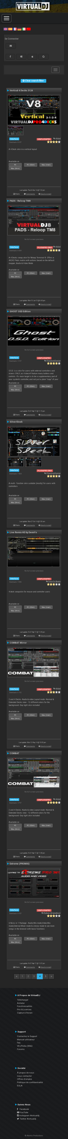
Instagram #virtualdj (28, 1115)
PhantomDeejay (54, 361)
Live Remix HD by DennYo (23, 532)
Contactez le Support (27, 1036)
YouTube (22, 1112)
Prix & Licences (24, 1009)
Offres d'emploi (24, 1079)
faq (18, 1042)
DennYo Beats (54, 581)
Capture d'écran (24, 1012)
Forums (20, 1049)
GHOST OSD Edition (20, 311)
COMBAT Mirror (18, 643)
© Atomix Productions (34, 1135)
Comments (30, 194)
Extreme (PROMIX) (19, 863)
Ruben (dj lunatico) (52, 913)
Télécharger (22, 1000)
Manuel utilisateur (26, 1039)
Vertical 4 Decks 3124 (21, 90)
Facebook (23, 1109)
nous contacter (24, 1076)
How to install (45, 194)
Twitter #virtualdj (26, 1119)
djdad (58, 138)
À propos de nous (25, 1072)
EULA (19, 1085)
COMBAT (14, 753)
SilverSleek (16, 422)
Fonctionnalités (24, 1006)
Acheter (21, 1003)
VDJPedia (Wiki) (24, 1046)
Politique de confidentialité (30, 1082)
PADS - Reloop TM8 (20, 201)
